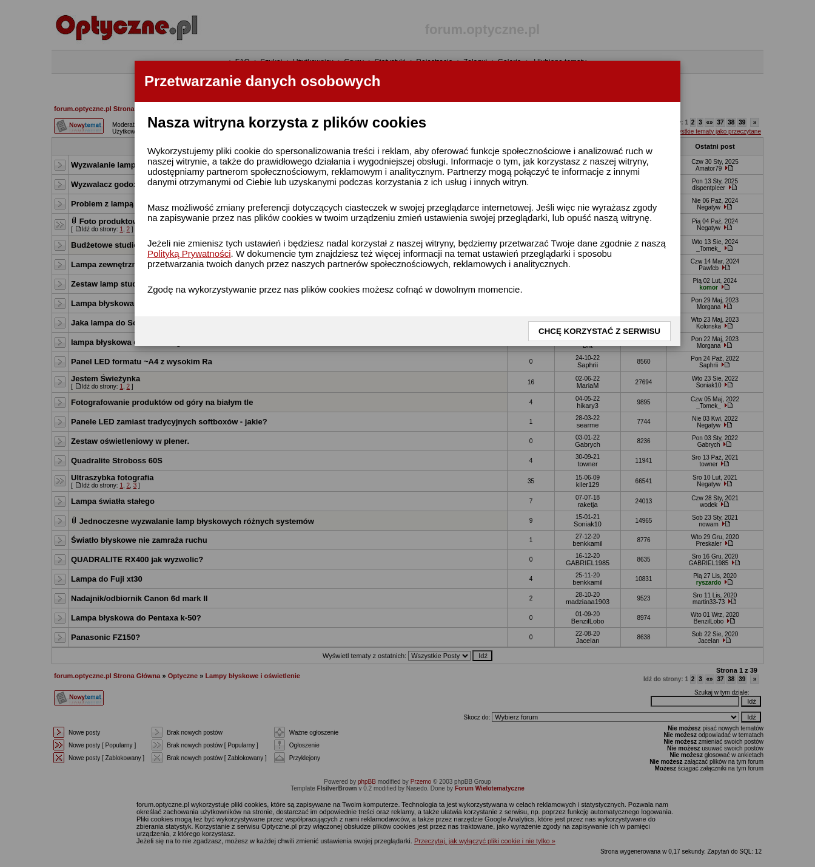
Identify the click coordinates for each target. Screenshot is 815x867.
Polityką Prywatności (189, 253)
